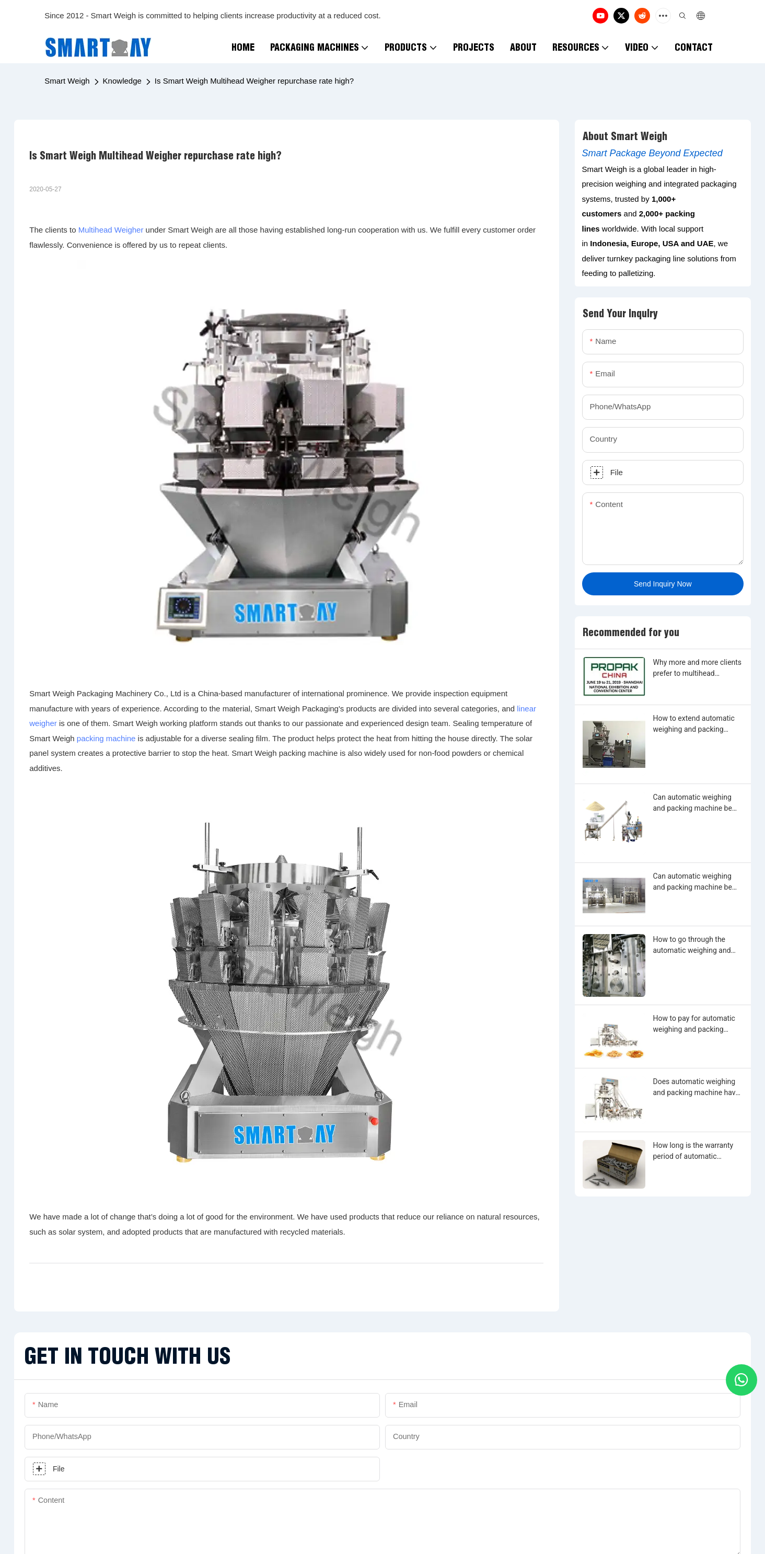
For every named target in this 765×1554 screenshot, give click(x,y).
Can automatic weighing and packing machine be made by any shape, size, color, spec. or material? (693, 882)
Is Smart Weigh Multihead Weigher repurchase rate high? (254, 80)
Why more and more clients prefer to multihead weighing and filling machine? (697, 668)
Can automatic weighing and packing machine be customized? (692, 803)
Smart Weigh (66, 80)
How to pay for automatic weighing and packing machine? (694, 1024)
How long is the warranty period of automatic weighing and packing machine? (693, 1151)
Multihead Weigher (111, 229)
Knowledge (122, 80)
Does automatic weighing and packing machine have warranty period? (696, 1087)
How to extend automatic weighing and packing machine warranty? (694, 724)
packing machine (106, 738)
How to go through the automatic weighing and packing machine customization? (692, 945)
